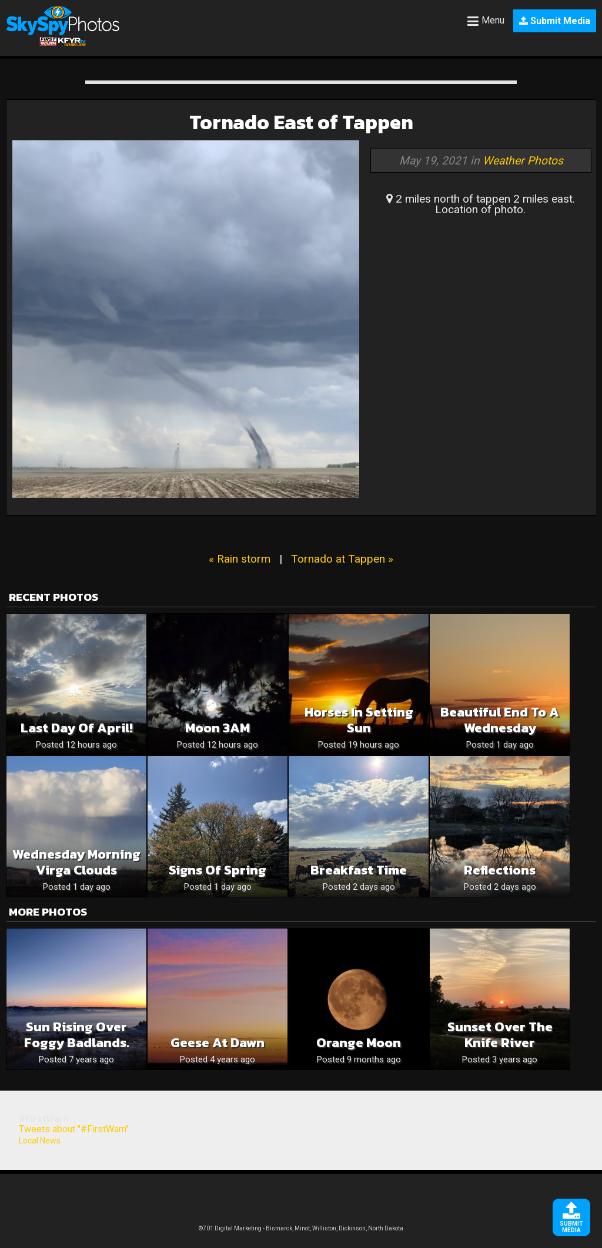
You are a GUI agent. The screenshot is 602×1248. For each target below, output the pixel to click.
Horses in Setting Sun (359, 720)
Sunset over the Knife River (500, 1035)
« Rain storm (239, 559)
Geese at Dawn (217, 1043)
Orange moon (358, 1043)
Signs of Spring (217, 870)
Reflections (500, 870)
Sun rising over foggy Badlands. (76, 1035)
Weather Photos (523, 160)
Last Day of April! (77, 728)
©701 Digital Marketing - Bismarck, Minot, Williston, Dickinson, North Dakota (301, 1228)
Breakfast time (358, 870)
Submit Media (554, 20)
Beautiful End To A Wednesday (499, 720)
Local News (40, 1140)
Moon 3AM (217, 728)
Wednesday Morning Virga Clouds (76, 862)
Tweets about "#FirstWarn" (74, 1129)
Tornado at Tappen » (342, 559)
